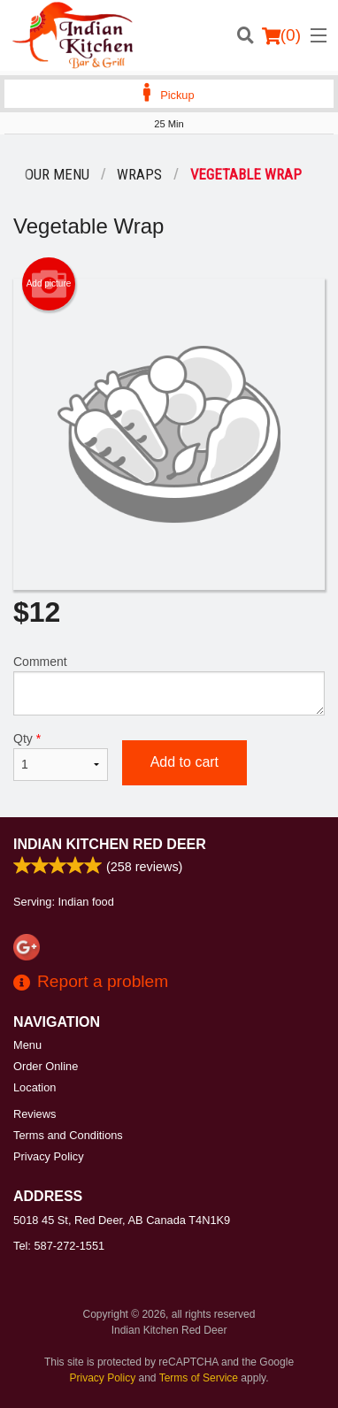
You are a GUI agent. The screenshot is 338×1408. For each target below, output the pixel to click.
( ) (281, 35)
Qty (60, 756)
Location (34, 1087)
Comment (169, 684)
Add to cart (184, 761)
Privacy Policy (48, 1156)
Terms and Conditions (68, 1135)
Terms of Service (198, 1378)
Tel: (58, 1245)
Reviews (34, 1114)
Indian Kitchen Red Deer (109, 844)
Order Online (45, 1066)
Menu (27, 1045)
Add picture (49, 283)
